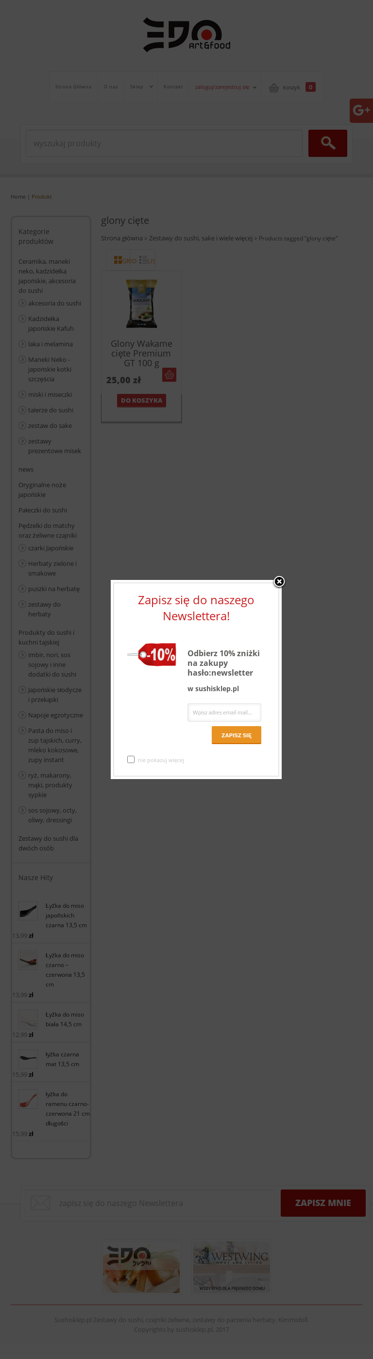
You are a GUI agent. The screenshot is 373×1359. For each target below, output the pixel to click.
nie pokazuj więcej (155, 760)
